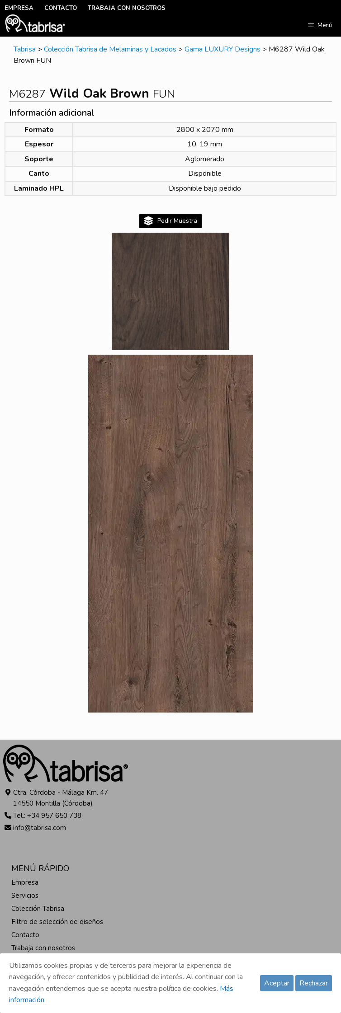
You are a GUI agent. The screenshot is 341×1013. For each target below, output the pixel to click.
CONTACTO (60, 8)
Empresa (24, 882)
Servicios (24, 895)
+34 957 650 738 (54, 815)
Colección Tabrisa (37, 908)
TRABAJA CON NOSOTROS (127, 8)
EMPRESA (19, 8)
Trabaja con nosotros (43, 947)
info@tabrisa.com (39, 827)
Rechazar (313, 983)
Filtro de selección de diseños (57, 921)
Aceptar (276, 983)
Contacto (25, 934)
